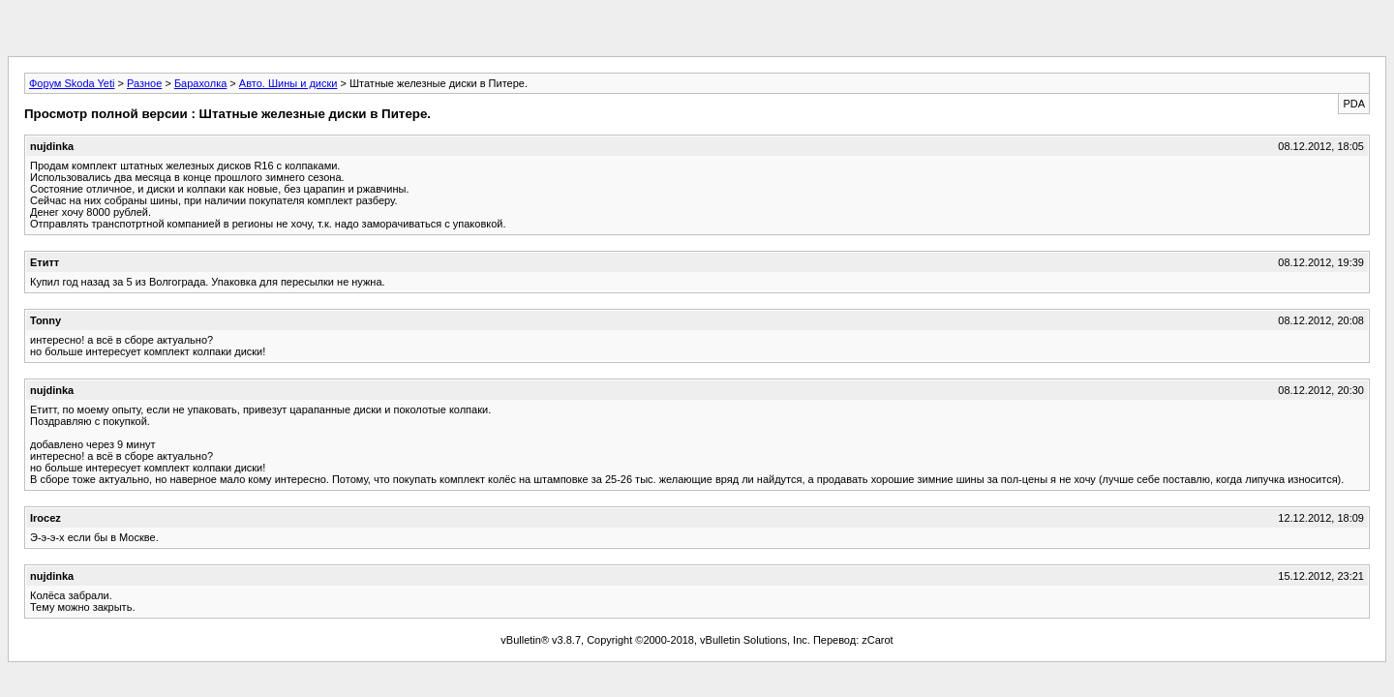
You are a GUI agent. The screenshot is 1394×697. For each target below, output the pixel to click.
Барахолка (200, 83)
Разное (144, 83)
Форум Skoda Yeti (71, 83)
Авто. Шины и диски (288, 83)
